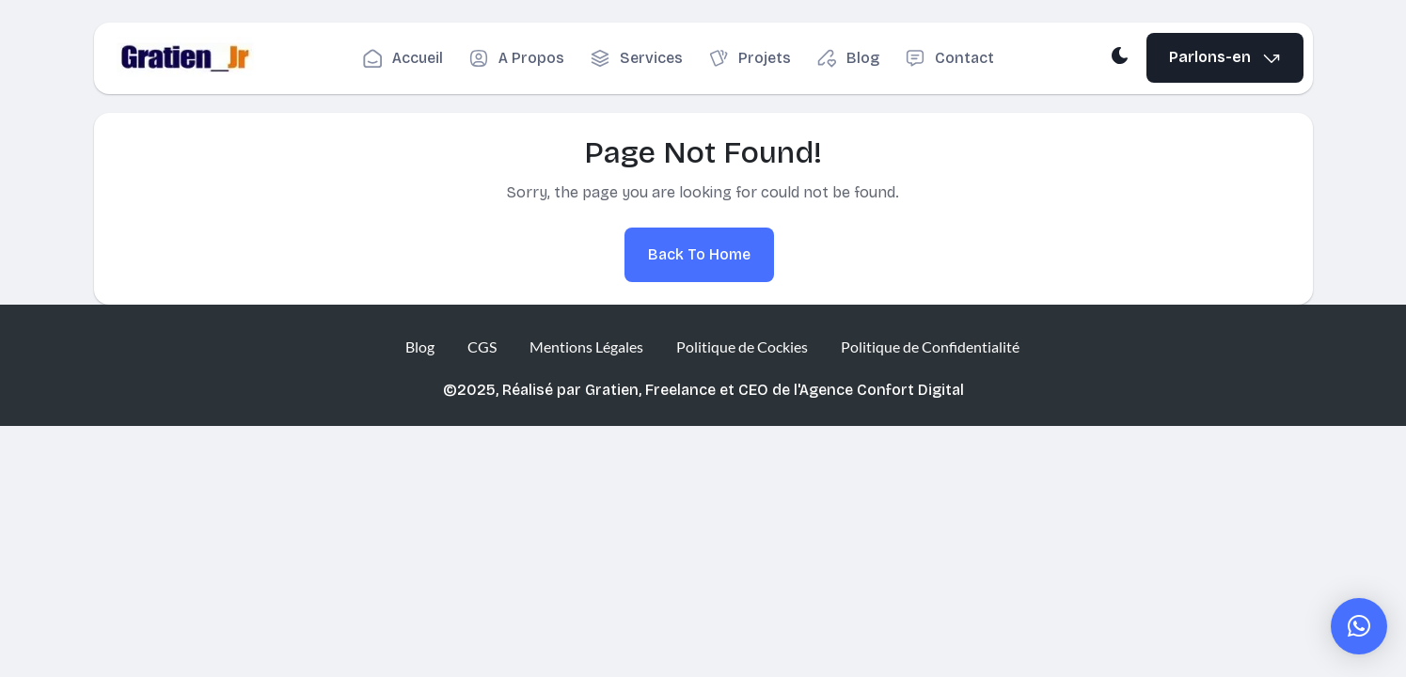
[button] (1359, 626)
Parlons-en (1225, 58)
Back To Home (699, 254)
